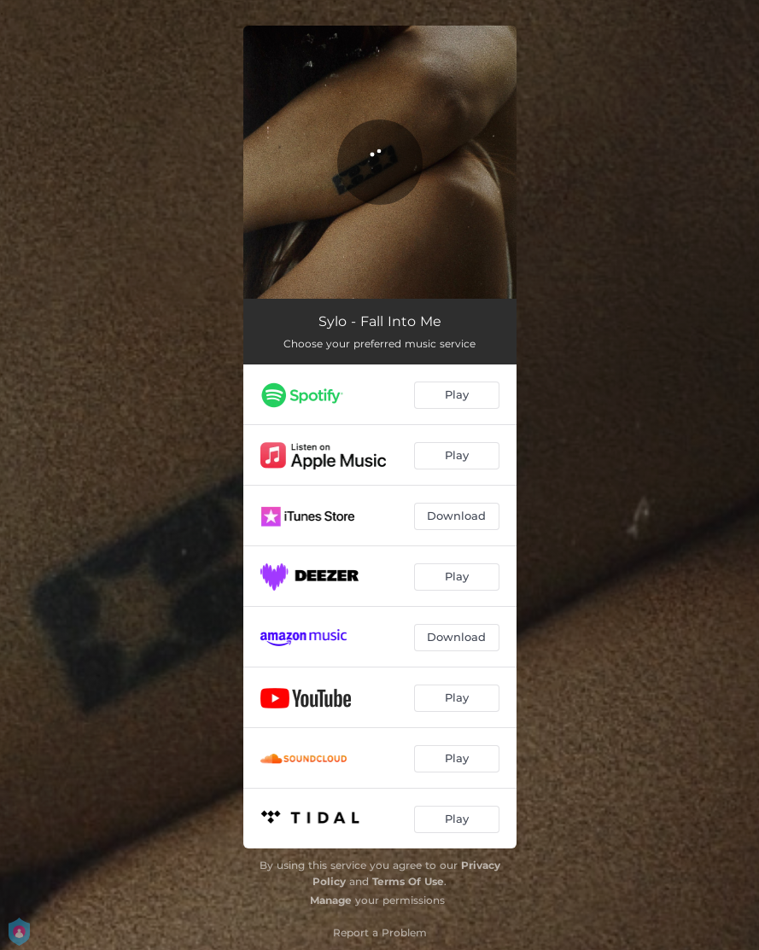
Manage (331, 900)
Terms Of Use (408, 881)
